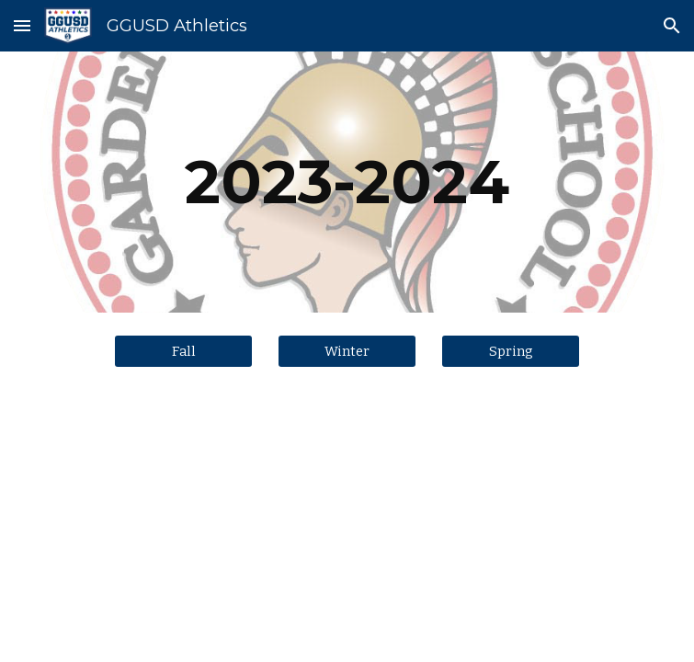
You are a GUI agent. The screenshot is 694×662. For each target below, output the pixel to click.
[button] (22, 25)
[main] (347, 182)
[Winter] (347, 350)
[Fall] (183, 350)
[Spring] (510, 350)
